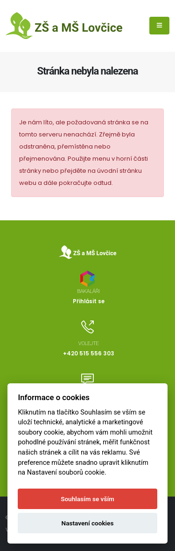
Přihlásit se (89, 301)
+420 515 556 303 (88, 353)
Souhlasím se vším (87, 499)
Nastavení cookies (88, 523)
